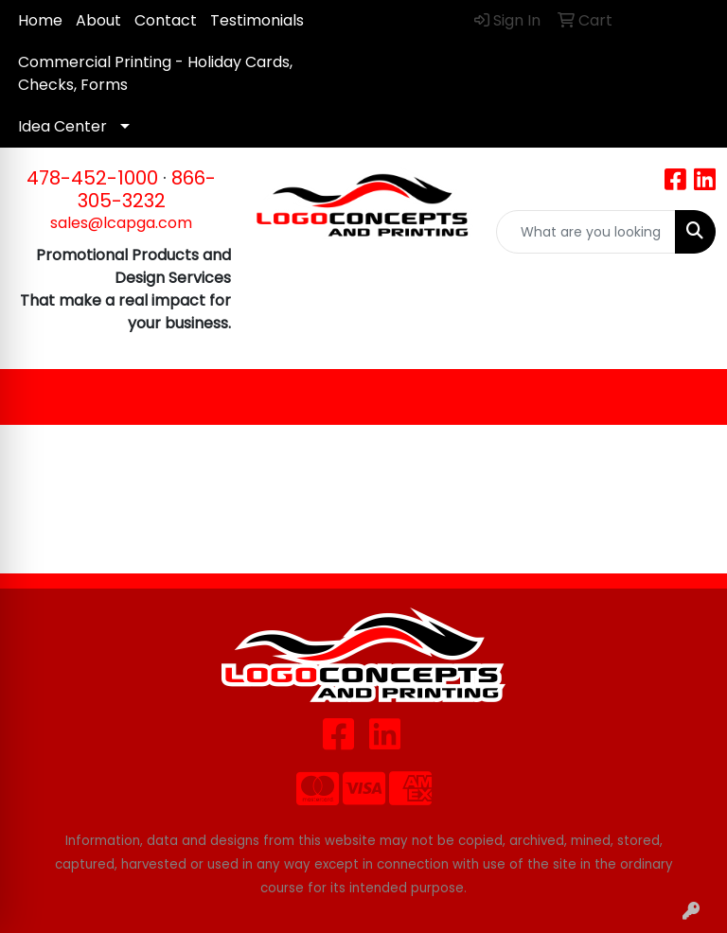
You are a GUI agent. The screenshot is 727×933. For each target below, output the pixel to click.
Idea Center (62, 126)
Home (40, 20)
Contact (165, 20)
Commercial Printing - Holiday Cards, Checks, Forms (155, 73)
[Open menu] (689, 397)
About (98, 20)
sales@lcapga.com (121, 223)
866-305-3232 (147, 189)
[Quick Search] (586, 232)
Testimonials (257, 20)
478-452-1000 (92, 178)
